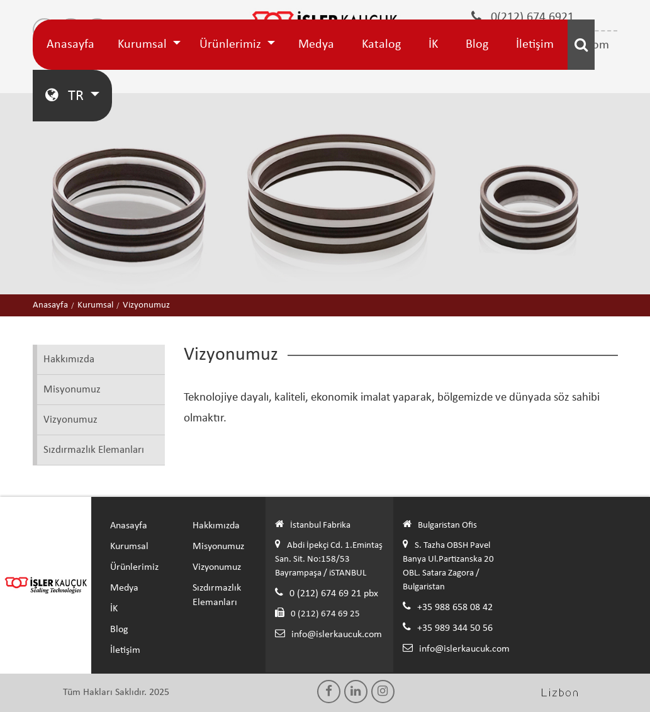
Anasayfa (70, 44)
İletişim (535, 44)
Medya (316, 44)
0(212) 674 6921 (522, 17)
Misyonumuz (72, 389)
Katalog (381, 44)
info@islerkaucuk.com (336, 635)
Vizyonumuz (70, 419)
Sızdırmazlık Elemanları (93, 450)
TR (66, 95)
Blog (477, 44)
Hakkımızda (68, 359)
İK (433, 44)
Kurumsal (144, 44)
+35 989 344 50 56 (455, 628)
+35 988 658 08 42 (455, 608)
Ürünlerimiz (231, 44)
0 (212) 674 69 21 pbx (333, 594)
